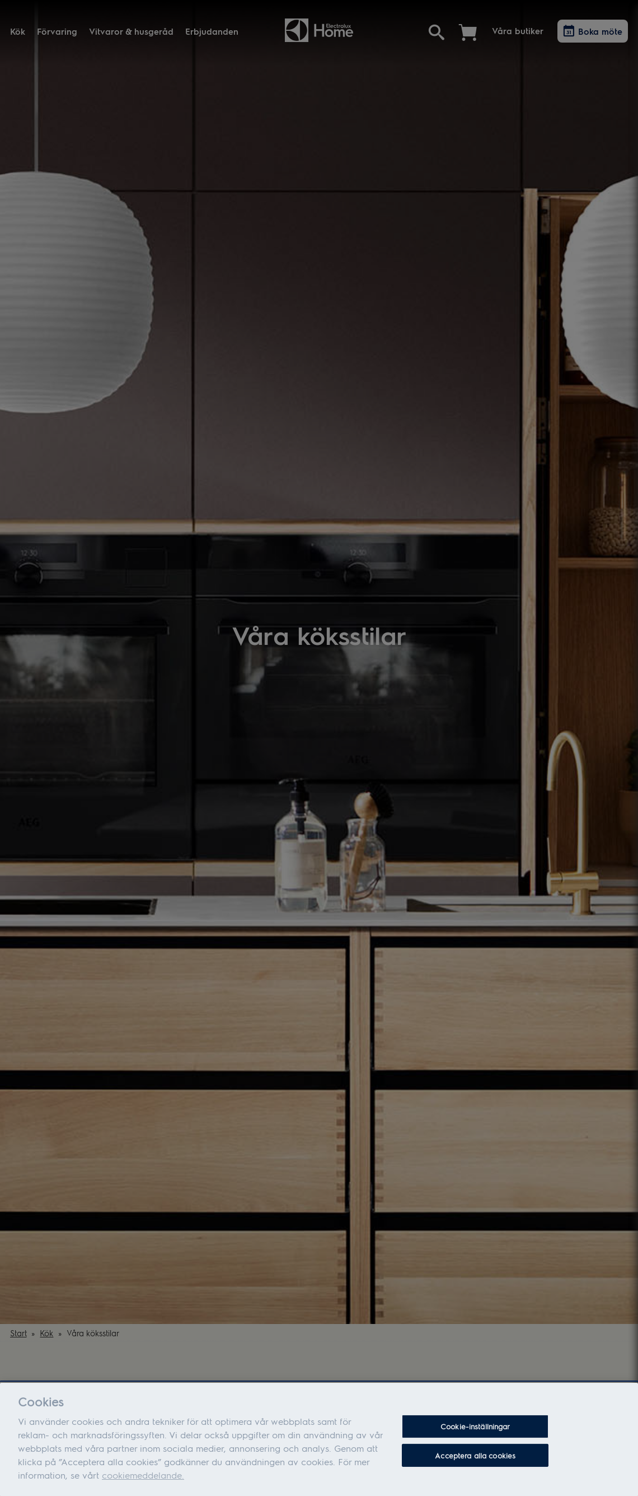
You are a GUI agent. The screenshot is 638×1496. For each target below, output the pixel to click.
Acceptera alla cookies (475, 1459)
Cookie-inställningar (475, 1430)
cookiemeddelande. (143, 1478)
